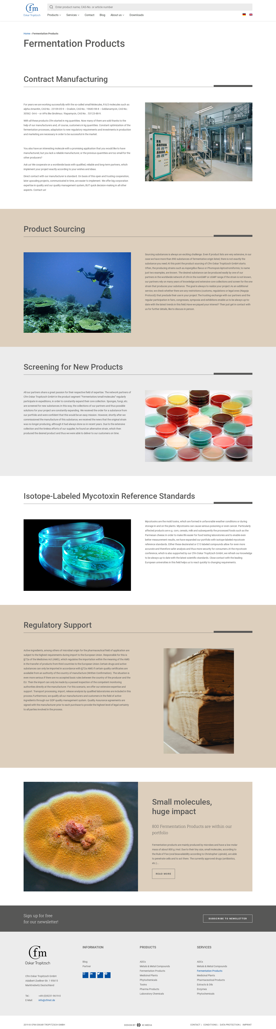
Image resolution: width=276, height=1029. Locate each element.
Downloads (137, 15)
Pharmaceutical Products (211, 980)
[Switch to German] (242, 15)
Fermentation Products (152, 970)
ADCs (143, 961)
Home (27, 33)
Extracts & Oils (205, 984)
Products (52, 15)
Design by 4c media (138, 1025)
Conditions (210, 1024)
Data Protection (230, 1024)
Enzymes (202, 989)
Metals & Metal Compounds (155, 966)
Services (71, 15)
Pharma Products (149, 989)
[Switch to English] (249, 15)
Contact (89, 15)
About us (116, 15)
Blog (102, 15)
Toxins (143, 984)
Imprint (247, 1024)
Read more (163, 873)
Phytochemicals (148, 980)
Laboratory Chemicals (152, 993)
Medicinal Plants (149, 975)
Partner (87, 966)
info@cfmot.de (47, 1000)
